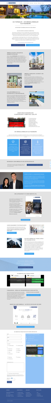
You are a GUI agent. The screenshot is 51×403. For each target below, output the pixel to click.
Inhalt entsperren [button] (38, 279)
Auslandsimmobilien (26, 3)
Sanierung (35, 3)
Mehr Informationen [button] (16, 121)
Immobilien (21, 3)
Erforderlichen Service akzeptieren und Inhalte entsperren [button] (16, 125)
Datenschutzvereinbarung (9, 376)
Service (43, 3)
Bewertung (31, 3)
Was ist (8, 378)
